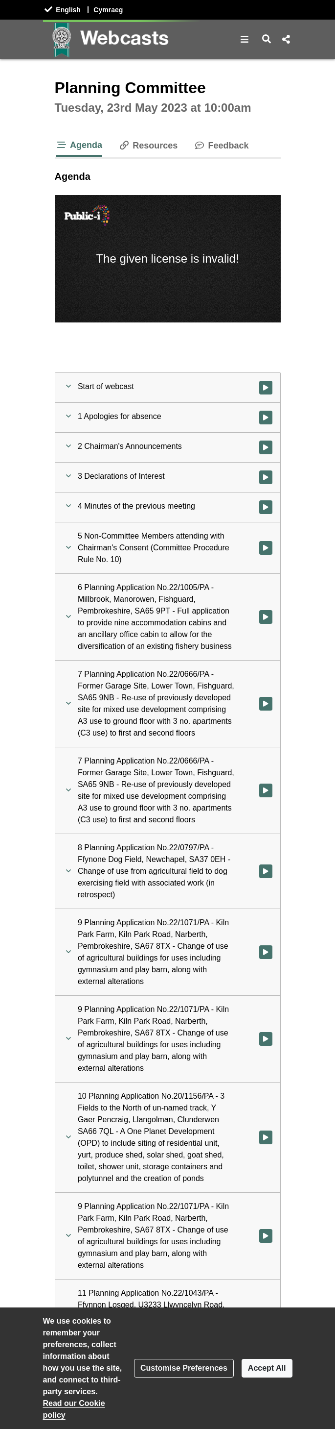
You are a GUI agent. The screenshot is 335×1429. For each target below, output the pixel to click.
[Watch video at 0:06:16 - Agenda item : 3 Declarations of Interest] (265, 477)
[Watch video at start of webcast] (265, 387)
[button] (245, 39)
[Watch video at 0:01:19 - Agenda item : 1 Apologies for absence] (265, 417)
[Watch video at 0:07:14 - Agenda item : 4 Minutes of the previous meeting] (265, 507)
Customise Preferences (183, 1368)
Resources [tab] (148, 145)
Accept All (267, 1368)
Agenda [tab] (79, 145)
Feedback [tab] (220, 145)
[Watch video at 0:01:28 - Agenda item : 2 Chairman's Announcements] (265, 447)
